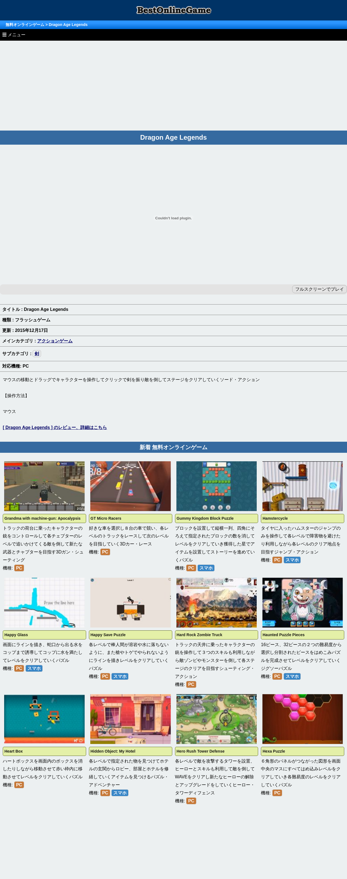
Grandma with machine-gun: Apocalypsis (42, 518)
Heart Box (13, 751)
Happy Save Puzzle (108, 635)
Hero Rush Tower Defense (201, 751)
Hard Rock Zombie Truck (199, 635)
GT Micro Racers (106, 518)
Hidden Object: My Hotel (113, 751)
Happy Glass (16, 635)
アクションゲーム (55, 341)
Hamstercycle (275, 518)
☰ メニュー (13, 34)
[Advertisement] (173, 82)
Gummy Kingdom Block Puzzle (205, 518)
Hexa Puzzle (274, 751)
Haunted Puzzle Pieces (284, 635)
